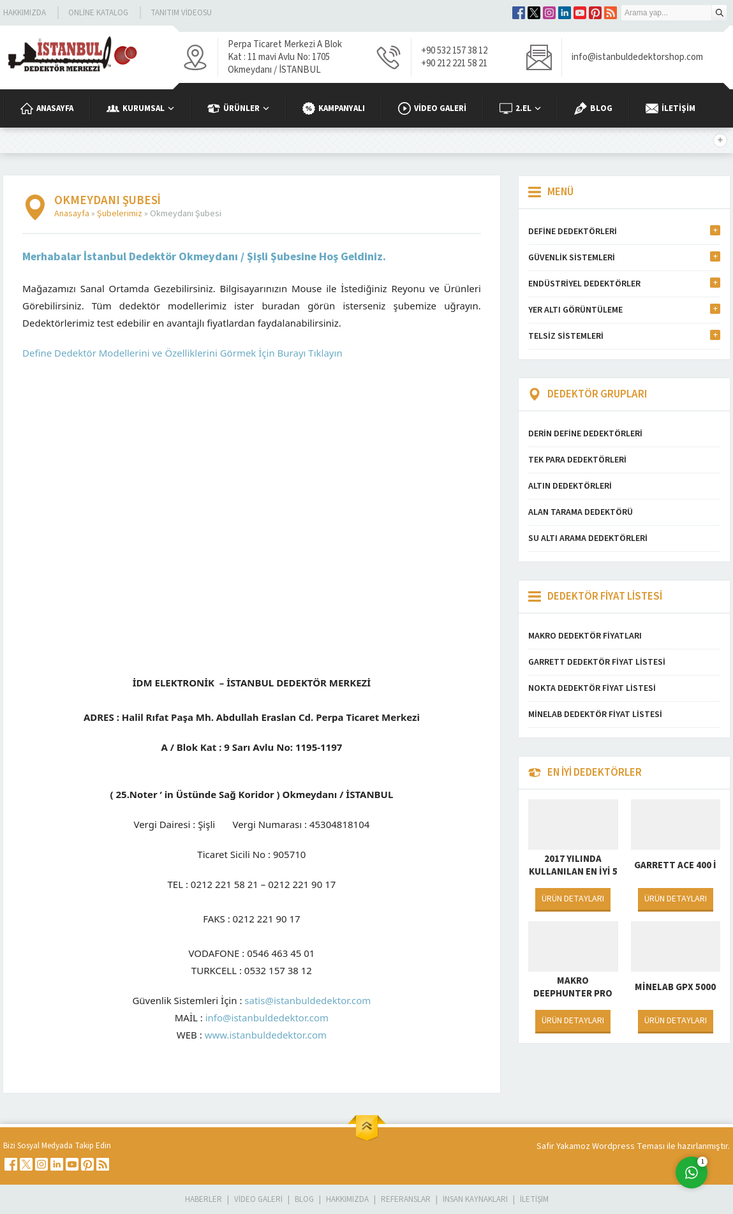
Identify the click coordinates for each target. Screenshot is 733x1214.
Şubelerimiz (119, 213)
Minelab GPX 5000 (675, 987)
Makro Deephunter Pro (572, 987)
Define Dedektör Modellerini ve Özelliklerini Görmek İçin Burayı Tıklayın (182, 352)
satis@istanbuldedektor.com (307, 1000)
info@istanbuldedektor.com (267, 1017)
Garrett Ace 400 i (675, 865)
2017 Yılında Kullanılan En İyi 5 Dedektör (573, 872)
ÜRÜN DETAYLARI (573, 898)
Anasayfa (71, 213)
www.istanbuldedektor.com (266, 1034)
